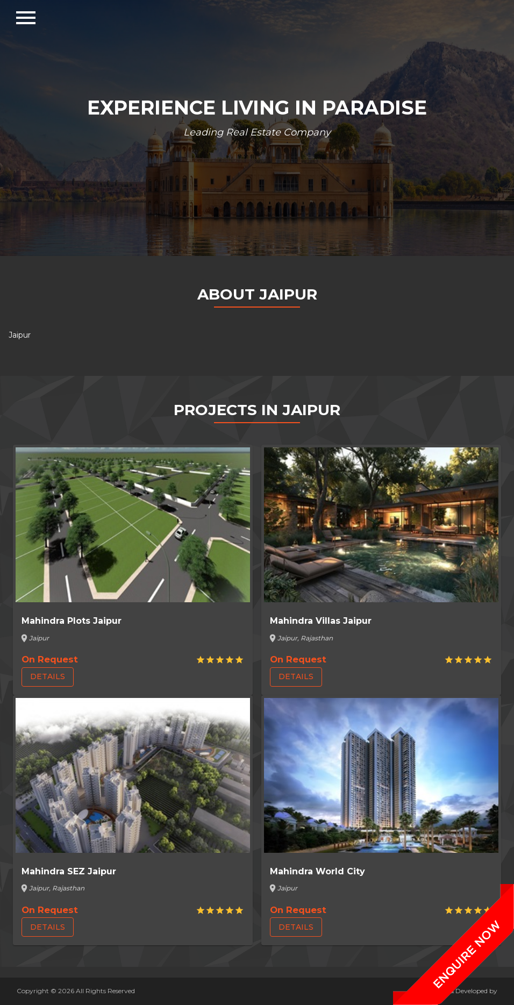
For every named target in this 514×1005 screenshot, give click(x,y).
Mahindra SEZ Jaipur (69, 871)
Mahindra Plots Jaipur (72, 621)
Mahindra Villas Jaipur (321, 621)
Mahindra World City (317, 871)
